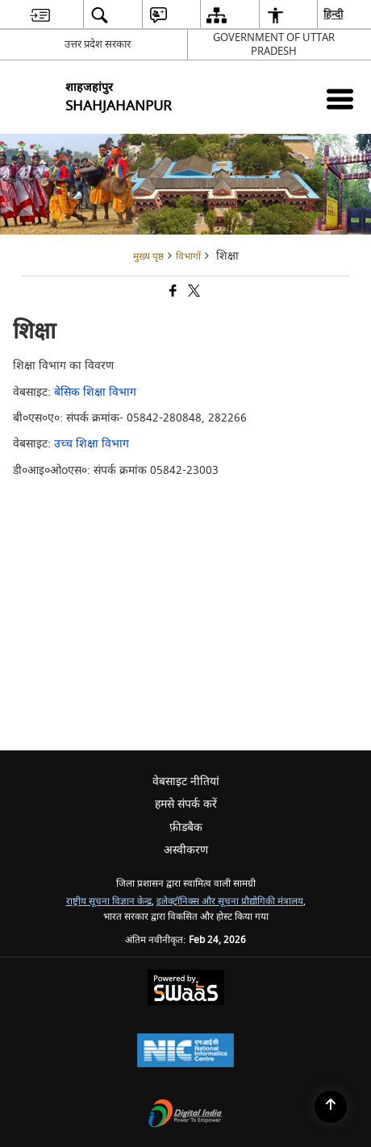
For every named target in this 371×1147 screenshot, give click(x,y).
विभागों (188, 257)
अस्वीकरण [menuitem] (186, 850)
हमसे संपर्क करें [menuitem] (186, 804)
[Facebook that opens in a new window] (172, 293)
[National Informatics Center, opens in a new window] (185, 1052)
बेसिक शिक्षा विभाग (95, 392)
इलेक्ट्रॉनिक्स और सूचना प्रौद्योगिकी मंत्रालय (229, 901)
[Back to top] (331, 1107)
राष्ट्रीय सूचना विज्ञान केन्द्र (109, 901)
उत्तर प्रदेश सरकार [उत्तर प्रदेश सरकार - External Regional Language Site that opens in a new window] (98, 44)
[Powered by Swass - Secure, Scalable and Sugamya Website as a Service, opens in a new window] (185, 989)
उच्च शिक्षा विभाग (91, 443)
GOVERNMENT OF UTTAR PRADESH (274, 44)
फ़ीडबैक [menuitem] (185, 827)
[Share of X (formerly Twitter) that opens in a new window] (193, 293)
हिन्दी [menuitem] (333, 14)
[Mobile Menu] (340, 99)
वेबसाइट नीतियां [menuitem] (185, 781)
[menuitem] (40, 15)
